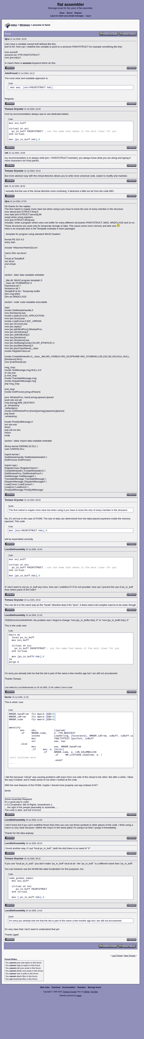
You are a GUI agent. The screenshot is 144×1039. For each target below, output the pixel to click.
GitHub (86, 992)
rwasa (78, 996)
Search (69, 13)
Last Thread (117, 955)
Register (78, 13)
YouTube (93, 992)
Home (62, 13)
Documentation (69, 987)
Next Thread (129, 955)
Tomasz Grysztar (69, 992)
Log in (88, 16)
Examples (81, 987)
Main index (45, 987)
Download (56, 987)
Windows (25, 25)
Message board (94, 987)
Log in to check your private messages (67, 16)
